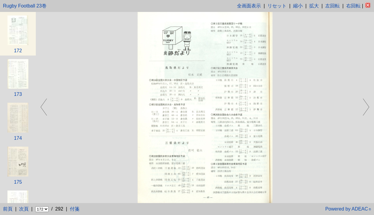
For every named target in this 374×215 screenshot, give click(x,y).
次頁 (24, 208)
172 (18, 50)
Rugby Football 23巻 (25, 5)
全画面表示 (249, 5)
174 (18, 138)
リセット (277, 5)
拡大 (314, 5)
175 (18, 182)
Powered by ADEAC (348, 208)
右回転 (353, 5)
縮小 (298, 5)
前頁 (8, 208)
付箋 (74, 208)
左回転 (332, 5)
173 (18, 94)
